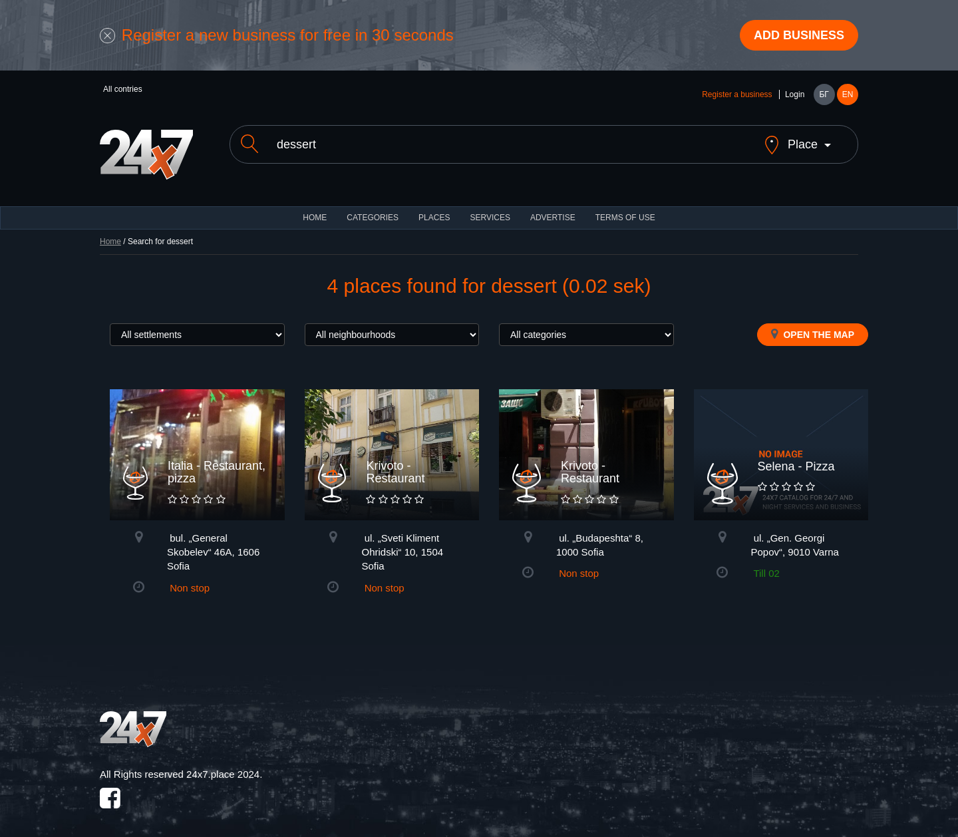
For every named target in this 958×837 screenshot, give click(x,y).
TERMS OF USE (625, 206)
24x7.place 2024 (222, 762)
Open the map (812, 323)
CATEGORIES (373, 206)
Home (110, 230)
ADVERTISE (552, 206)
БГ (823, 94)
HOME (315, 206)
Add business (799, 35)
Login (794, 94)
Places (434, 206)
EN (848, 94)
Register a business (737, 94)
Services (490, 206)
